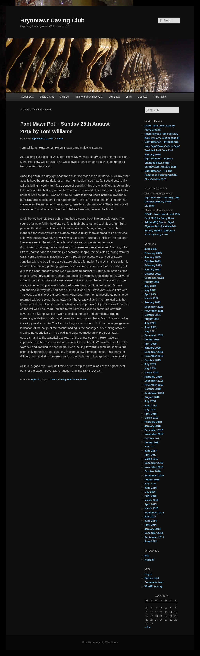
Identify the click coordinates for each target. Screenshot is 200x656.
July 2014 (150, 516)
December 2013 (154, 532)
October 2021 (153, 314)
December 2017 (154, 430)
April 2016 (151, 495)
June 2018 (151, 405)
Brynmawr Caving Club (52, 20)
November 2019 (154, 356)
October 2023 (153, 261)
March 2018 (151, 417)
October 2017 (153, 438)
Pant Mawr (73, 379)
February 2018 (153, 421)
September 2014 (154, 512)
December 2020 (154, 335)
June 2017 (151, 450)
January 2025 (153, 257)
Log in (148, 574)
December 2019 (154, 351)
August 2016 (152, 479)
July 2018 (150, 401)
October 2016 (153, 471)
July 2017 (150, 446)
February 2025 (153, 253)
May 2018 (150, 409)
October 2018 (153, 388)
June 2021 (151, 327)
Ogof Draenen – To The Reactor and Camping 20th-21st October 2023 (161, 174)
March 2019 (151, 372)
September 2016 (154, 475)
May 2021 (150, 331)
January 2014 (153, 528)
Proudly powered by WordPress (100, 642)
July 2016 (150, 483)
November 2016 (154, 467)
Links (129, 96)
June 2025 (151, 249)
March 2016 (151, 500)
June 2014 (151, 520)
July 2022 (150, 286)
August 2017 (152, 442)
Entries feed (152, 578)
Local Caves (47, 96)
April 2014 (151, 524)
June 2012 (151, 541)
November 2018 (154, 384)
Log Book (114, 96)
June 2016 (151, 487)
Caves (53, 379)
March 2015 (151, 508)
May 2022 (150, 290)
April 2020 (151, 343)
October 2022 (153, 273)
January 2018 (153, 425)
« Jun (148, 627)
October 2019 (153, 360)
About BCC (27, 96)
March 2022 (151, 298)
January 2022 (153, 302)
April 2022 (151, 294)
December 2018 (154, 380)
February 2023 (153, 265)
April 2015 (151, 504)
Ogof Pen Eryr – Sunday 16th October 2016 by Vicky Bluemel (162, 201)
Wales (83, 379)
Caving (62, 379)
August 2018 (152, 397)
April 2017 (151, 454)
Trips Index (160, 96)
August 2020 (152, 339)
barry (60, 138)
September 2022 (154, 277)
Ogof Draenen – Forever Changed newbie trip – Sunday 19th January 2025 (160, 162)
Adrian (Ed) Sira (154, 222)
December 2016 (154, 462)
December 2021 (154, 306)
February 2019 (153, 376)
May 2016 (150, 491)
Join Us (64, 96)
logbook (35, 379)
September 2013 (154, 537)
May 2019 (150, 368)
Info (147, 555)
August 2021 (152, 318)
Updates (142, 96)
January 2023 (153, 269)
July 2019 (150, 364)
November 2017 (154, 434)
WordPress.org (154, 586)
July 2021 (150, 323)
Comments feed (154, 582)
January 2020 (153, 347)
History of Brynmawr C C (89, 96)
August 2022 (152, 281)
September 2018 (154, 393)
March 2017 (151, 458)
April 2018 (151, 413)
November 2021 (154, 310)
